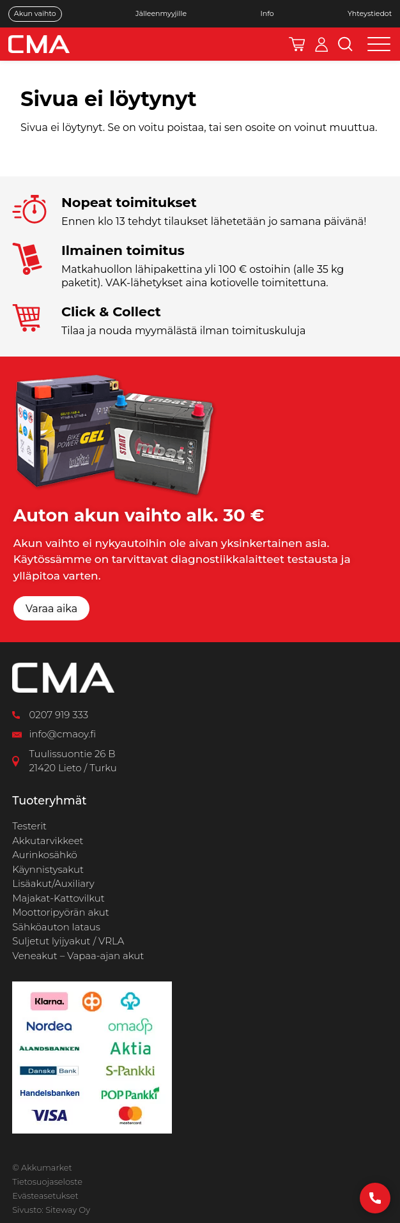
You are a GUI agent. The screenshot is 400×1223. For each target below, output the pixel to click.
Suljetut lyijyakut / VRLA (68, 941)
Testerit (29, 826)
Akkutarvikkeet (47, 841)
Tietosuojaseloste (47, 1181)
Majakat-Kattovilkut (58, 898)
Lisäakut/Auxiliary (53, 883)
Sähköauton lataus (56, 927)
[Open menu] (379, 44)
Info (266, 14)
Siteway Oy (67, 1209)
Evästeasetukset (45, 1195)
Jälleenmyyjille (161, 14)
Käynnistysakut (48, 869)
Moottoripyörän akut (60, 912)
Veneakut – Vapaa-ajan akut (78, 956)
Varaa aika (51, 609)
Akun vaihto (35, 13)
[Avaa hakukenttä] (345, 44)
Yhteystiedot (370, 14)
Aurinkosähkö (44, 855)
